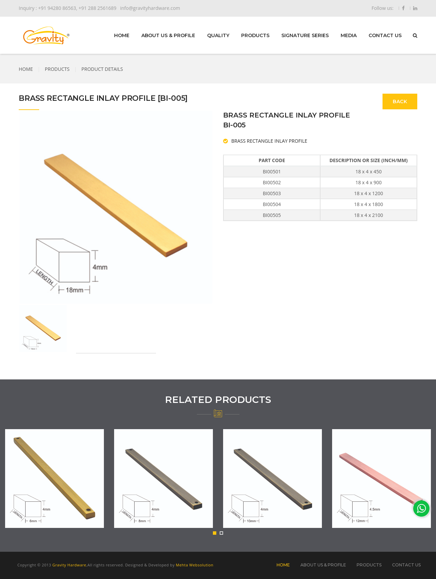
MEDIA (349, 35)
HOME (121, 35)
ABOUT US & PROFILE (168, 35)
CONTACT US (385, 35)
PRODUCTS (255, 35)
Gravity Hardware (69, 564)
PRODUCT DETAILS (102, 69)
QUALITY (218, 35)
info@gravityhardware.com (150, 8)
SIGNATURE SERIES (305, 35)
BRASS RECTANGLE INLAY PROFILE (269, 141)
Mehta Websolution (194, 564)
